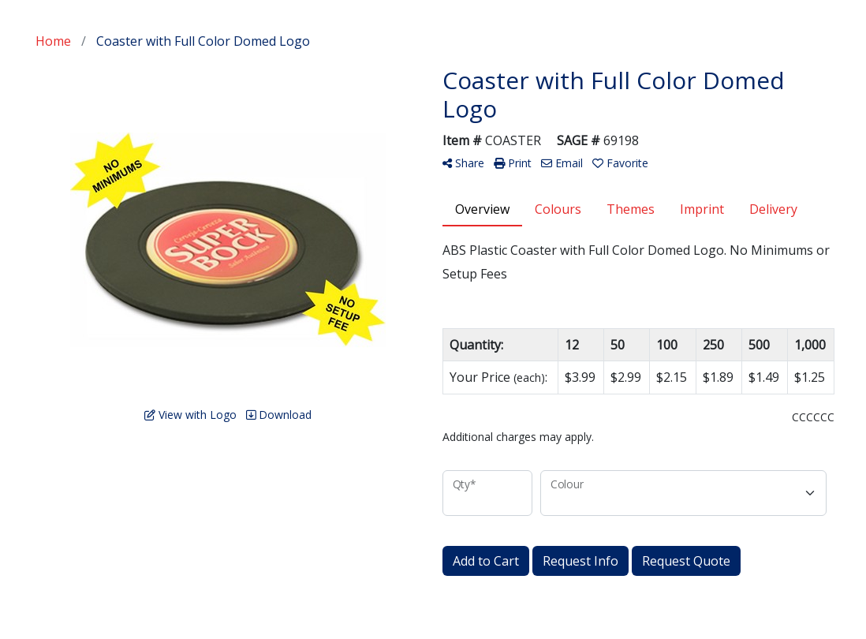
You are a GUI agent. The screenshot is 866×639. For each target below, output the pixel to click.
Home (53, 41)
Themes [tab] (631, 209)
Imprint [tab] (702, 209)
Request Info (580, 561)
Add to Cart (486, 561)
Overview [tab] (482, 209)
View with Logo (190, 414)
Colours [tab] (558, 209)
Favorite (620, 162)
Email (562, 162)
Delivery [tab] (773, 209)
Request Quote (686, 561)
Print (513, 162)
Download (279, 414)
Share (463, 162)
